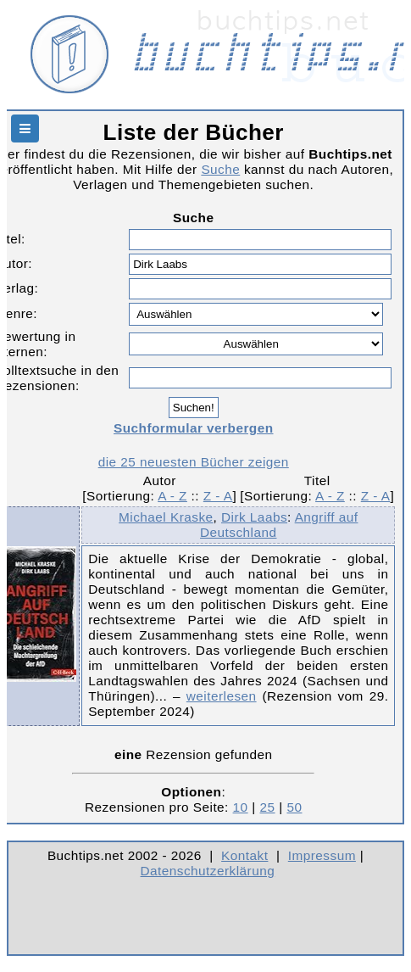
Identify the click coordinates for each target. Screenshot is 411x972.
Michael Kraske (166, 517)
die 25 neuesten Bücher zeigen (193, 462)
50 (294, 807)
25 (267, 807)
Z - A (218, 496)
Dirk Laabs (254, 517)
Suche (220, 169)
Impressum (322, 855)
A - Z (172, 496)
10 (240, 807)
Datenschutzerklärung (208, 870)
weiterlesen (221, 696)
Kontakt (244, 855)
